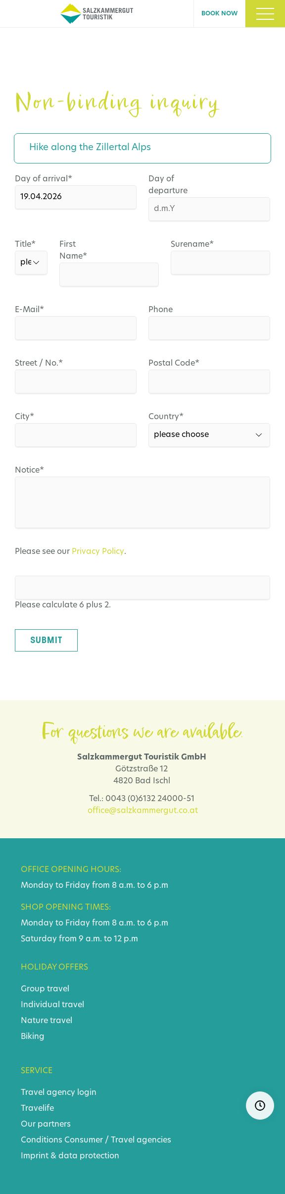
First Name (80, 250)
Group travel (45, 989)
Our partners (46, 1125)
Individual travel (52, 1005)
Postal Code (173, 364)
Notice (36, 471)
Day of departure (168, 185)
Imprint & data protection (70, 1156)
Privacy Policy (98, 552)
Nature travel (46, 1021)
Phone (160, 310)
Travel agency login (58, 1093)
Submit (46, 640)
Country (170, 417)
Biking (33, 1037)
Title (17, 245)
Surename (191, 245)
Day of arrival (43, 179)
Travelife (37, 1109)
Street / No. (39, 364)
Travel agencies (141, 1140)
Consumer (83, 1140)
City (36, 417)
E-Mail (36, 310)
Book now (219, 14)
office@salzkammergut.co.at (143, 811)
